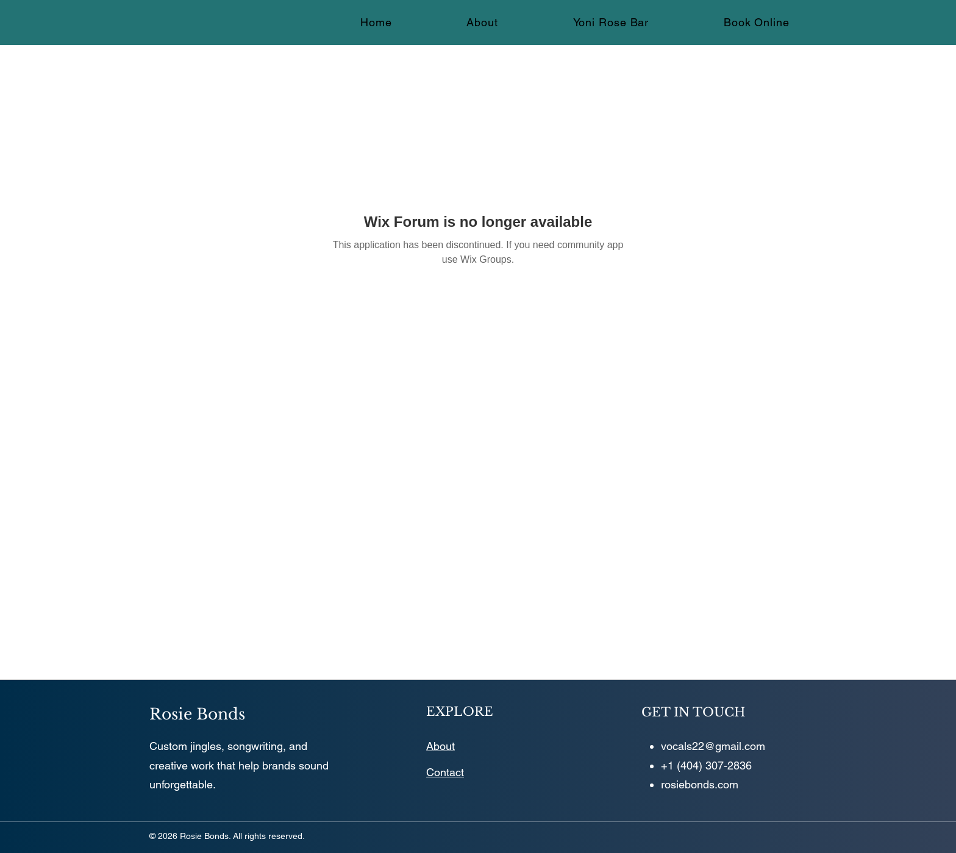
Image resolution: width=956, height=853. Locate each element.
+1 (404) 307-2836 (706, 765)
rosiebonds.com (699, 784)
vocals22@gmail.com (713, 746)
